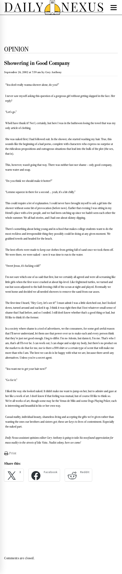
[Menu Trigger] (113, 7)
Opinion (16, 49)
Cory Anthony (53, 72)
